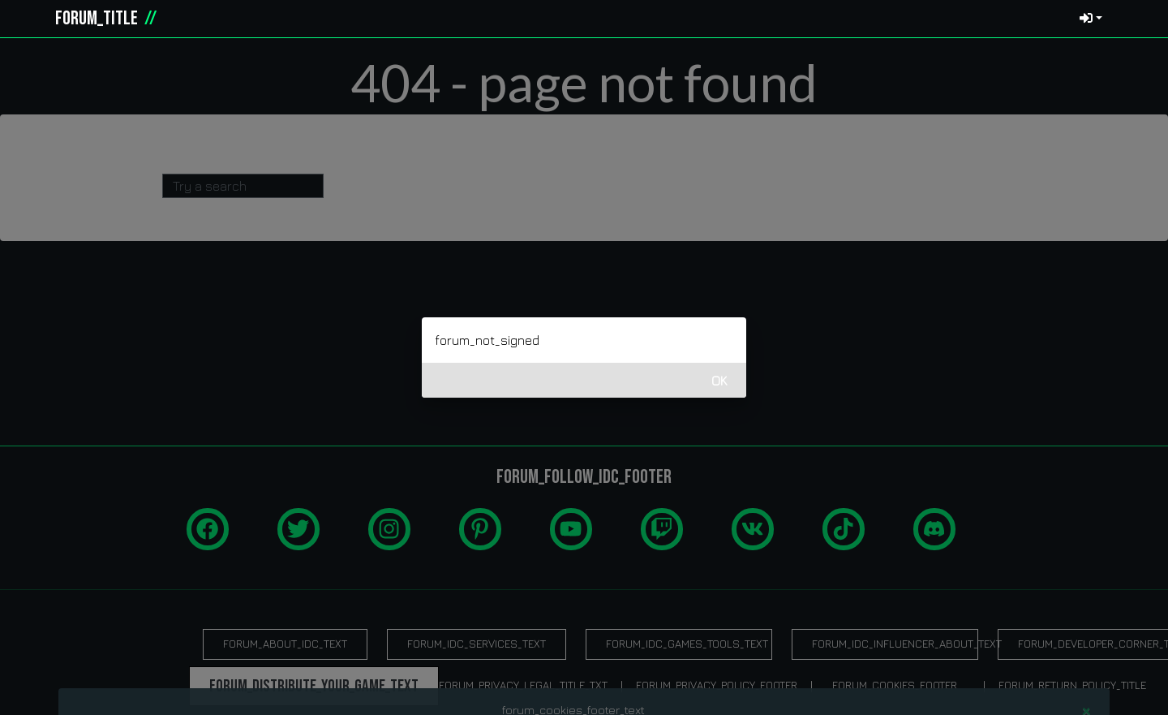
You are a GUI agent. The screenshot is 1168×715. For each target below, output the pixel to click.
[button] (1132, 19)
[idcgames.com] (31, 18)
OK (719, 380)
